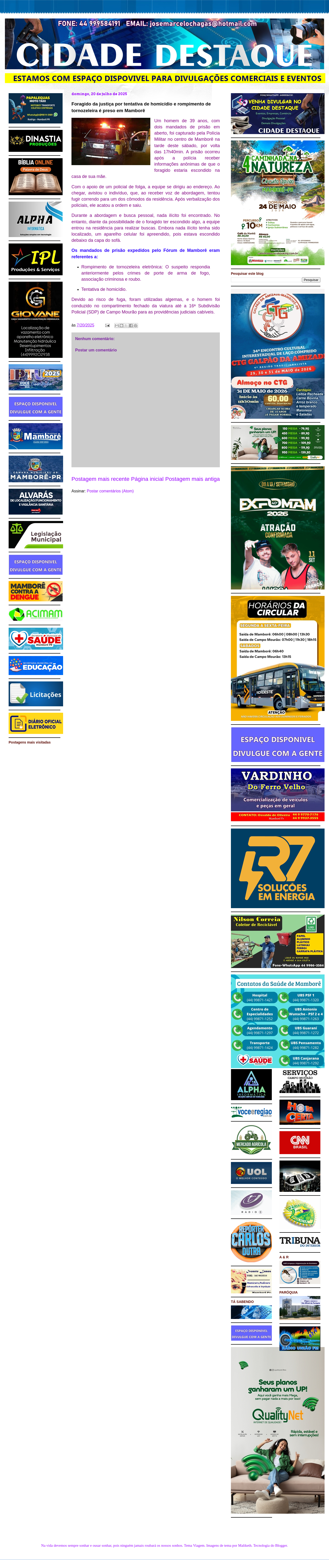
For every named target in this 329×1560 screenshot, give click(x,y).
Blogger (281, 1545)
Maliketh (244, 1545)
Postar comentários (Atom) (110, 491)
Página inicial (147, 479)
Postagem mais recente (100, 479)
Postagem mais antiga (192, 479)
